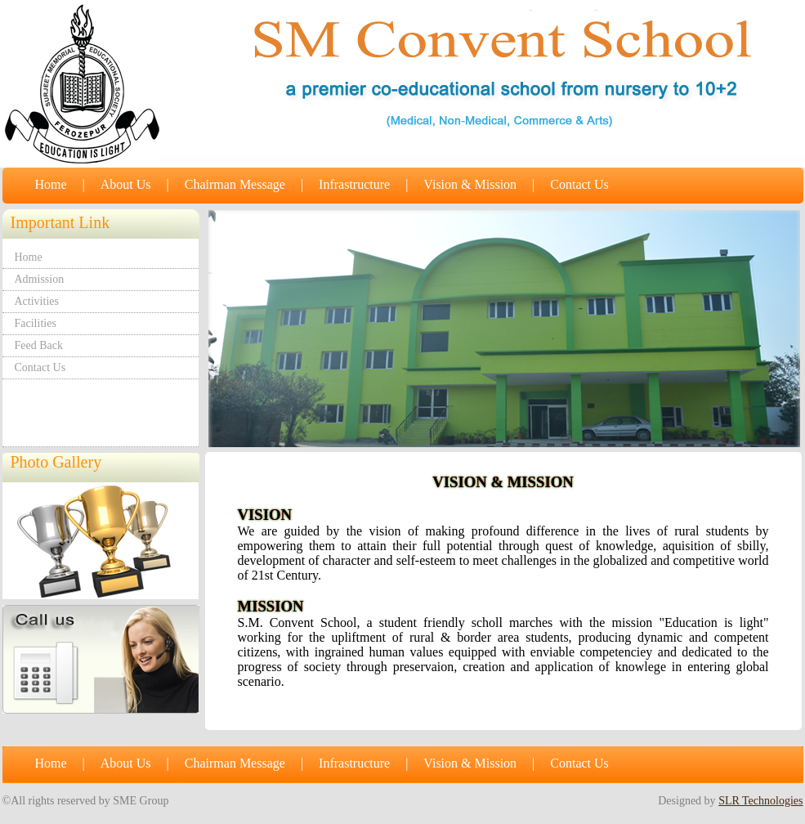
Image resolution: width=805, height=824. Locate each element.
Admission (40, 279)
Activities (37, 301)
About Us (126, 184)
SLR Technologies (760, 801)
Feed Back (39, 345)
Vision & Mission (470, 184)
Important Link (60, 222)
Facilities (35, 323)
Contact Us (579, 184)
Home (51, 184)
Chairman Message (235, 184)
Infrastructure (354, 184)
